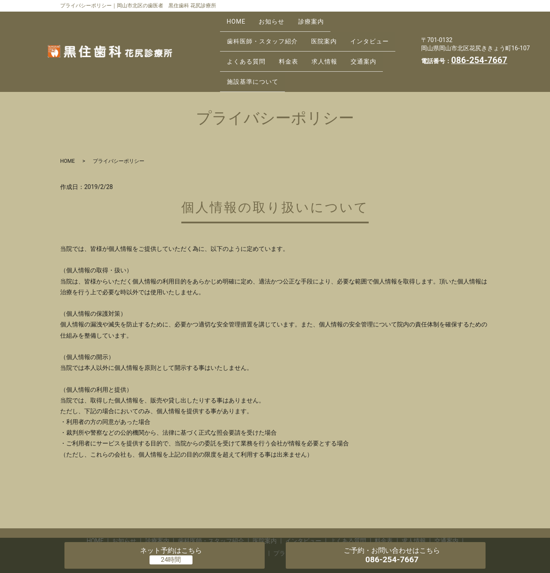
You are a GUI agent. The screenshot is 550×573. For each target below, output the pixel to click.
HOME (238, 17)
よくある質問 (248, 44)
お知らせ (279, 17)
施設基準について (255, 58)
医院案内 (331, 30)
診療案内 (323, 17)
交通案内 (380, 44)
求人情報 (336, 44)
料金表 (295, 44)
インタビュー (381, 30)
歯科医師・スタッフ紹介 (264, 30)
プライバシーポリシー (303, 527)
